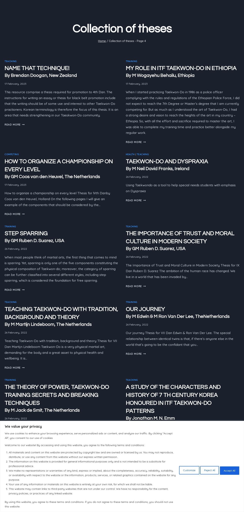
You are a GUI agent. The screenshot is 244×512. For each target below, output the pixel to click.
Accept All (228, 470)
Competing (12, 154)
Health (130, 154)
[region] (122, 466)
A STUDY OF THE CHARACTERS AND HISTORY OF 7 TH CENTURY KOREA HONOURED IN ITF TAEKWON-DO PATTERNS (182, 403)
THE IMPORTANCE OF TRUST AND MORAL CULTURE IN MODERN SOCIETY (182, 241)
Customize (178, 470)
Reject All (203, 470)
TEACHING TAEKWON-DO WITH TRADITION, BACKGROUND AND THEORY (61, 317)
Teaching (11, 61)
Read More (15, 124)
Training (131, 61)
